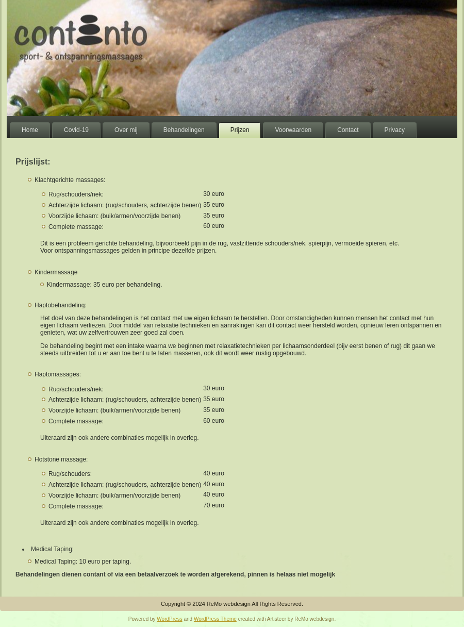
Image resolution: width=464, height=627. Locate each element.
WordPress (169, 619)
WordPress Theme (215, 619)
